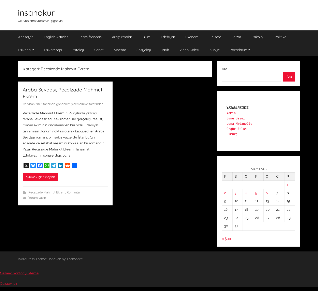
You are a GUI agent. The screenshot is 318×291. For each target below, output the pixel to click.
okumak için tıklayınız (40, 177)
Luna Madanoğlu (239, 124)
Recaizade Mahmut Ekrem (46, 192)
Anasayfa (25, 37)
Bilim (146, 37)
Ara (224, 69)
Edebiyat (168, 37)
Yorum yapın (37, 198)
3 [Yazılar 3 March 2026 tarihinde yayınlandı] (235, 193)
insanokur (36, 13)
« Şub (226, 239)
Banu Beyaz (236, 118)
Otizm (236, 37)
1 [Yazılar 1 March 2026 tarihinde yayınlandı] (287, 185)
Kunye (214, 50)
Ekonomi (192, 37)
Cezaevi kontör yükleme (19, 273)
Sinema (120, 50)
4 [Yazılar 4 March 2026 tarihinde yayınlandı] (246, 193)
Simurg (232, 134)
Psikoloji (257, 37)
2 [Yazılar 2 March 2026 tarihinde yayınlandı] (225, 193)
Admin (231, 113)
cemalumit (80, 104)
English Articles (56, 37)
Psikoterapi (53, 50)
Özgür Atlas (237, 129)
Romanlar (73, 192)
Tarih (165, 50)
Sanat (99, 50)
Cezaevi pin (9, 283)
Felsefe (215, 37)
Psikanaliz (26, 50)
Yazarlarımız (240, 50)
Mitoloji (78, 50)
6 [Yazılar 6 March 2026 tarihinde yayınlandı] (267, 193)
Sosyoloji (143, 50)
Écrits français (90, 37)
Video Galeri (189, 50)
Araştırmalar (122, 37)
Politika (280, 37)
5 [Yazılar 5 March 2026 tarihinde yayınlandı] (256, 193)
